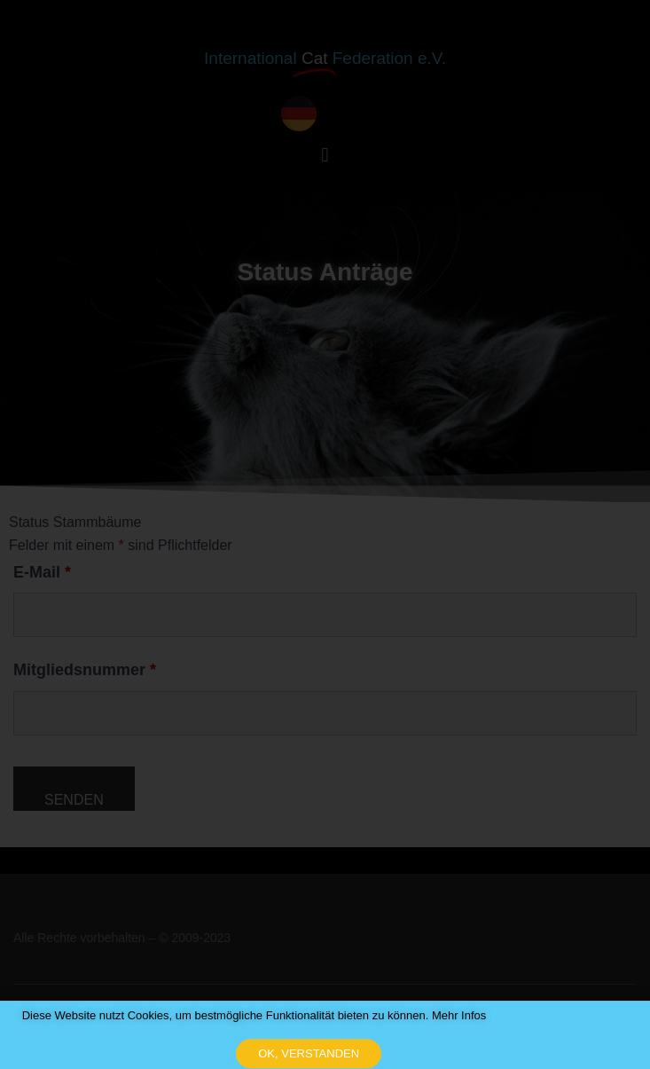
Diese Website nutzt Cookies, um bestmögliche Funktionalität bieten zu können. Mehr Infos (254, 1027)
